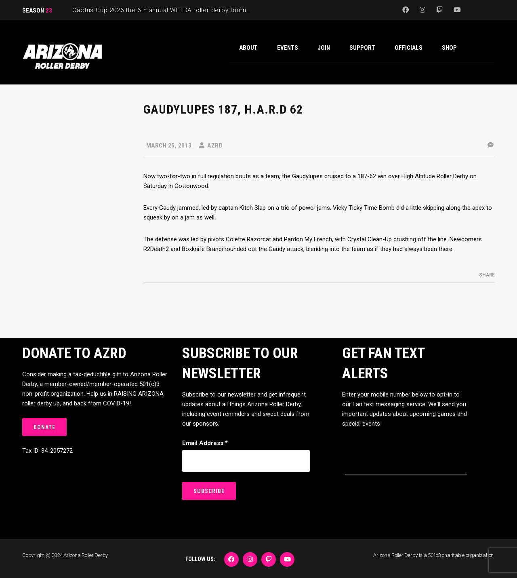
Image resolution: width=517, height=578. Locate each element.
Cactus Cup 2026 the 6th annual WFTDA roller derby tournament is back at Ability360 (199, 10)
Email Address (205, 443)
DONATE (44, 427)
